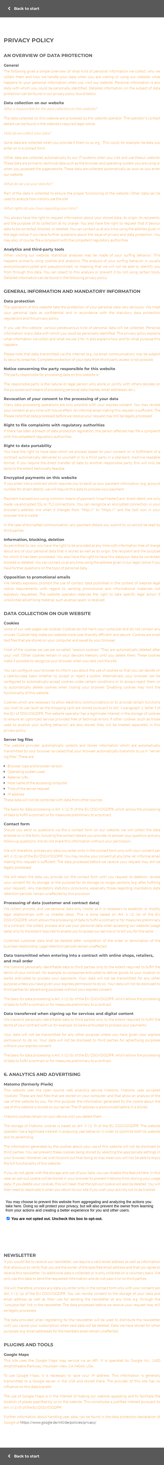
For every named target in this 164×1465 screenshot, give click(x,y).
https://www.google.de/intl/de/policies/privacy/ (58, 1422)
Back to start (23, 8)
